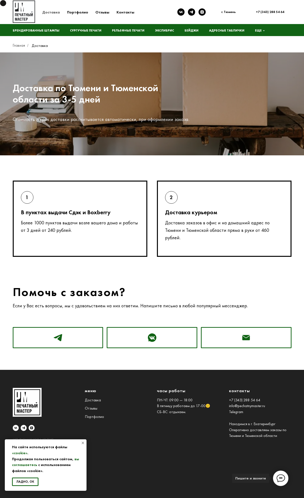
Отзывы (102, 12)
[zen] (202, 12)
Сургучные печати (85, 30)
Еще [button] (258, 30)
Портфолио (77, 12)
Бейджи (192, 30)
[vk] (181, 12)
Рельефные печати (128, 30)
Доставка (51, 12)
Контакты (125, 12)
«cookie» (19, 452)
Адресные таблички (226, 30)
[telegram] (191, 12)
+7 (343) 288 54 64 (244, 400)
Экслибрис (164, 30)
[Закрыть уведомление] (83, 443)
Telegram (236, 412)
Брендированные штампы (36, 30)
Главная (19, 45)
